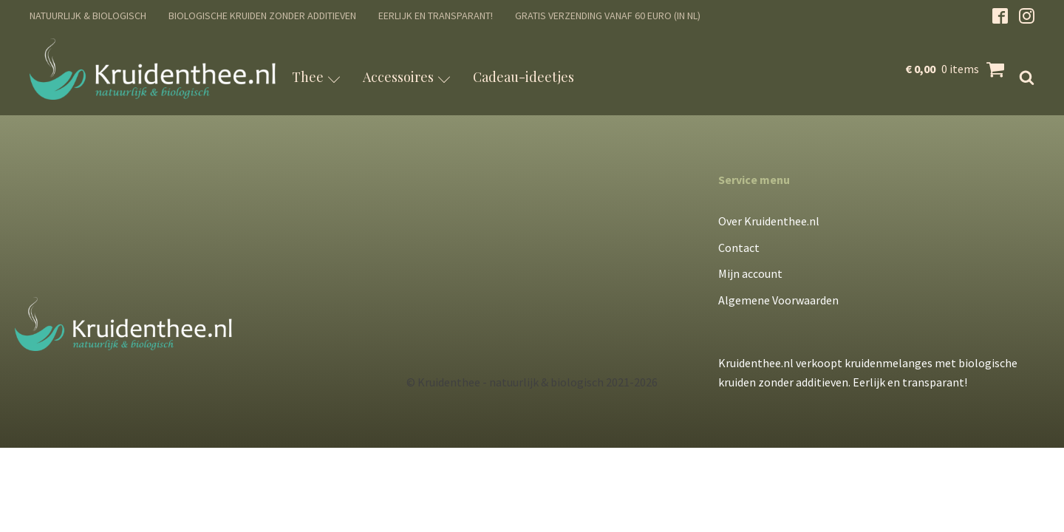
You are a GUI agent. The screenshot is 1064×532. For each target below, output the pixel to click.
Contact (739, 247)
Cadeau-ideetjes (523, 77)
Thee (316, 77)
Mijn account (750, 273)
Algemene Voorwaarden (778, 300)
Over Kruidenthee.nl (768, 221)
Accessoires (407, 77)
